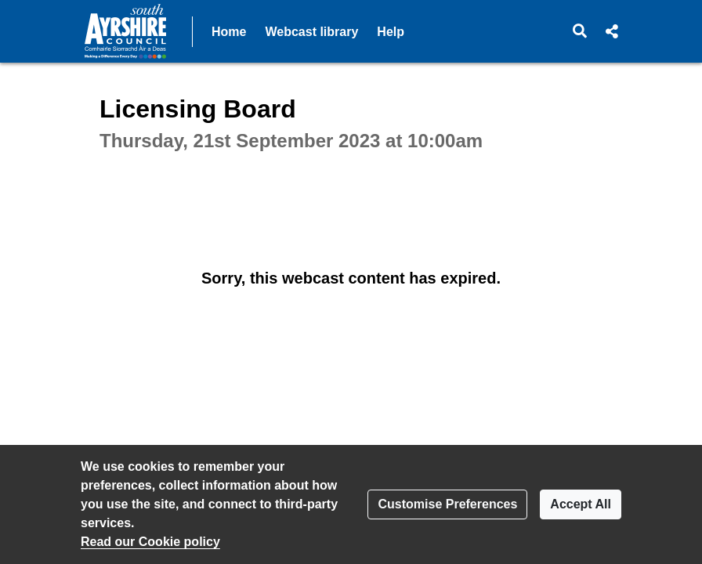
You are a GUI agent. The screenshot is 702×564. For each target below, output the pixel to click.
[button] (580, 31)
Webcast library (311, 31)
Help (390, 31)
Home (229, 31)
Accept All (580, 504)
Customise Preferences (447, 504)
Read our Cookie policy (150, 541)
